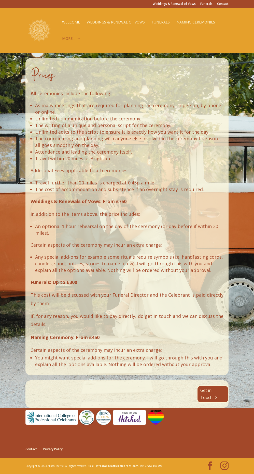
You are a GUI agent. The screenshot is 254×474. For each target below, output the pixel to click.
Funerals (206, 4)
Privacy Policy (53, 449)
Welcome (71, 22)
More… (68, 39)
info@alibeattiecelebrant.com (117, 466)
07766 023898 (153, 466)
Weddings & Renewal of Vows (174, 4)
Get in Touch (206, 394)
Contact (223, 4)
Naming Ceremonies (196, 22)
